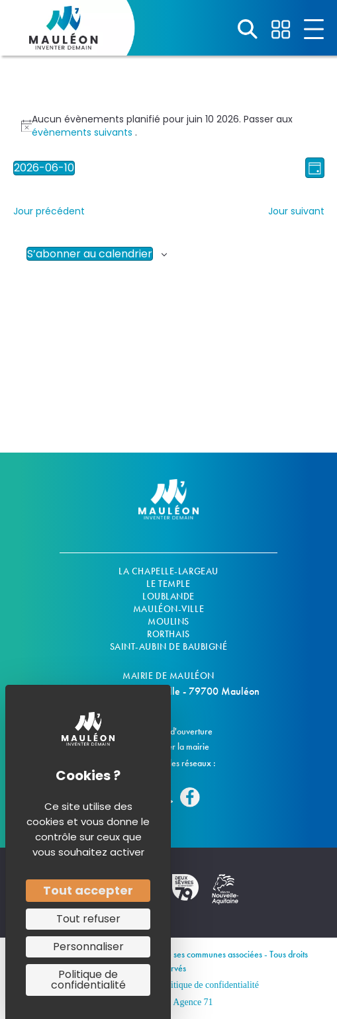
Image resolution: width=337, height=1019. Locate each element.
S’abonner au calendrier (89, 254)
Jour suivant (296, 211)
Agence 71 (193, 1002)
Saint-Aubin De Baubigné (169, 646)
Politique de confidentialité (208, 985)
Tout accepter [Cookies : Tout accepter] (88, 890)
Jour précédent (49, 211)
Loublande (168, 596)
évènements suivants (83, 132)
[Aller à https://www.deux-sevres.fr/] (185, 894)
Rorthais (168, 634)
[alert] (168, 126)
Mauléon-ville (168, 609)
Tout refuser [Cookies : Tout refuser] (88, 918)
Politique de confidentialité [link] (88, 980)
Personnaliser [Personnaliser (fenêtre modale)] (88, 946)
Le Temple (168, 584)
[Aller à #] (248, 29)
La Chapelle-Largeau (168, 571)
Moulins (168, 621)
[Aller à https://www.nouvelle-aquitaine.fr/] (225, 896)
